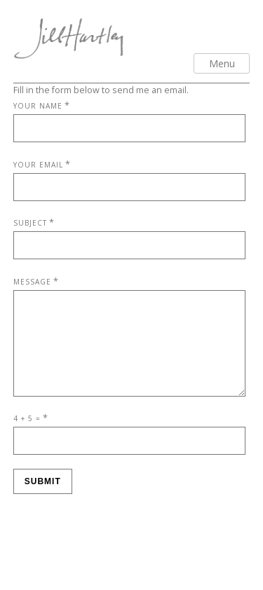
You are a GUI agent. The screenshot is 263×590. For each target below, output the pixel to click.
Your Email (38, 165)
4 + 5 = (27, 435)
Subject (30, 223)
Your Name (37, 106)
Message (32, 282)
